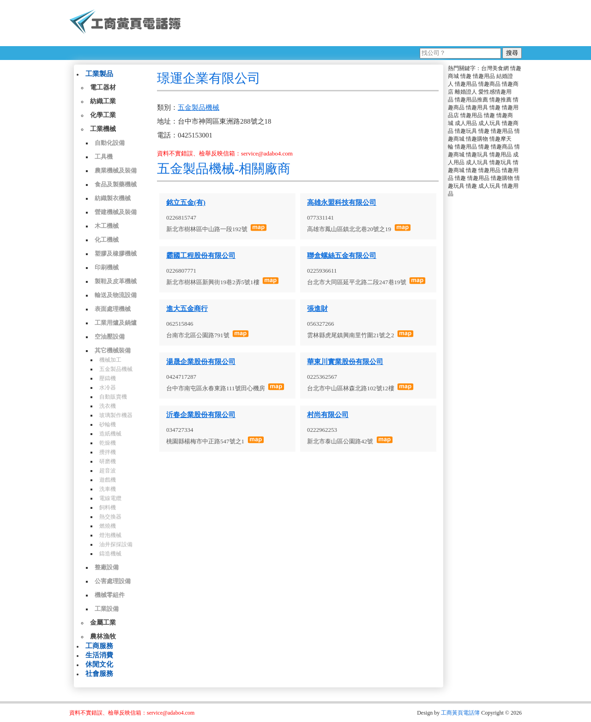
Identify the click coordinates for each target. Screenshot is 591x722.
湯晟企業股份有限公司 (200, 361)
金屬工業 (103, 622)
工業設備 (107, 608)
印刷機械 (107, 267)
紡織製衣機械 (113, 198)
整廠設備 (107, 567)
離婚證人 (466, 92)
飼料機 (107, 507)
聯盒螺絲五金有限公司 (341, 255)
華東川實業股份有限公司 (345, 361)
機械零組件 (110, 594)
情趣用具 (477, 107)
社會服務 (99, 673)
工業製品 (99, 74)
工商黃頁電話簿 (460, 713)
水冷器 (107, 387)
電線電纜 (110, 498)
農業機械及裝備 (116, 170)
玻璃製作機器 (116, 415)
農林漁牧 (103, 636)
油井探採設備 (116, 544)
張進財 (317, 308)
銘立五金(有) (185, 202)
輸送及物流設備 (116, 295)
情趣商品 (489, 84)
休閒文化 (99, 664)
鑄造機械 (110, 553)
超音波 (107, 470)
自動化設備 (110, 142)
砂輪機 (107, 424)
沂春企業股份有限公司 (200, 414)
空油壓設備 (110, 336)
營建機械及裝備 (116, 212)
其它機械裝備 (113, 350)
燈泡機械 (110, 535)
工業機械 (103, 128)
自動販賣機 (113, 397)
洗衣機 (107, 406)
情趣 (465, 76)
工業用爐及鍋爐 (116, 322)
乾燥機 (107, 443)
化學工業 (103, 115)
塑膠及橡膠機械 (116, 253)
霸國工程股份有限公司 (200, 255)
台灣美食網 (495, 68)
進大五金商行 (187, 308)
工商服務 (99, 646)
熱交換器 (110, 516)
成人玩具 (489, 123)
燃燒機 (107, 526)
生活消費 (99, 655)
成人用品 (466, 123)
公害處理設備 (113, 581)
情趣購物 (477, 139)
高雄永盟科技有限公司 (341, 202)
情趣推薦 (500, 99)
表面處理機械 (113, 308)
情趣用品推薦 (471, 99)
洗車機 (107, 489)
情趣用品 (484, 76)
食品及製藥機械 (116, 184)
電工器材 (103, 87)
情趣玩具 (466, 131)
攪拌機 (107, 452)
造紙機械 (110, 433)
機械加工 (110, 360)
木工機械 (107, 225)
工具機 (104, 156)
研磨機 (107, 461)
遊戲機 (107, 480)
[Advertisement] (355, 23)
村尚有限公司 (328, 414)
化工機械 (107, 239)
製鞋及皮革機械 (116, 281)
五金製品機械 (116, 369)
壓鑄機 (107, 378)
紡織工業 (103, 101)
